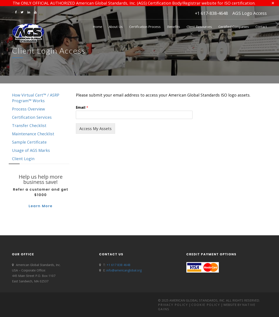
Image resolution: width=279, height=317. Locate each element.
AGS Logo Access (249, 13)
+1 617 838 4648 (118, 265)
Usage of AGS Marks (31, 150)
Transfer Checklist (29, 125)
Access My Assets (95, 128)
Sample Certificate (29, 142)
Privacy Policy (173, 305)
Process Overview (28, 109)
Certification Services (32, 117)
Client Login (23, 158)
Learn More (41, 206)
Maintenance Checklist (33, 133)
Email (82, 107)
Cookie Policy (205, 305)
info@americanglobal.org (124, 270)
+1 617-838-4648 (211, 13)
